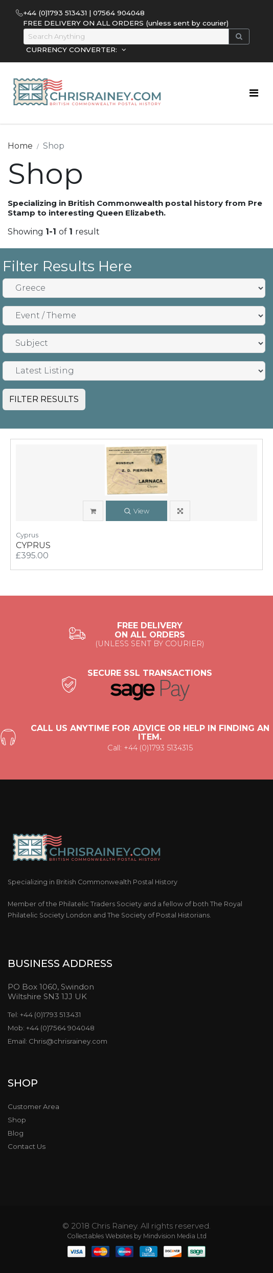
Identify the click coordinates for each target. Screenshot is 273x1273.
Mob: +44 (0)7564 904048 (51, 1028)
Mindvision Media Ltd (175, 1236)
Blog (16, 1133)
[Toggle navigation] (254, 93)
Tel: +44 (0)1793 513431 (44, 1014)
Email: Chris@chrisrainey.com (57, 1041)
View (136, 511)
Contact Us (27, 1146)
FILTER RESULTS (44, 399)
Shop (17, 1120)
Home (20, 146)
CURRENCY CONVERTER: (72, 49)
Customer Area (33, 1106)
